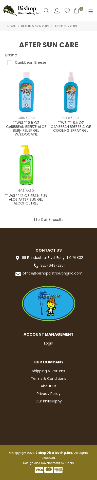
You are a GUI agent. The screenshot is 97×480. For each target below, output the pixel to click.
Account (57, 10)
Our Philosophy (48, 401)
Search (46, 10)
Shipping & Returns (48, 370)
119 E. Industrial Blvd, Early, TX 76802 (48, 258)
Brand (11, 55)
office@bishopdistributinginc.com (49, 273)
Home (11, 26)
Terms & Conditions (48, 378)
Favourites (67, 10)
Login (48, 343)
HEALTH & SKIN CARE (35, 26)
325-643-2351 (49, 265)
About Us (48, 386)
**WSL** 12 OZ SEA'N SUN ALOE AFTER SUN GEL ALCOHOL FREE (26, 199)
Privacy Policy (49, 393)
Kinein (69, 463)
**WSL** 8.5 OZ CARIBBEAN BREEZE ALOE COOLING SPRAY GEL (71, 126)
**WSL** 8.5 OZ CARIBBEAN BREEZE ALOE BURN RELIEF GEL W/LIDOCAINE (26, 128)
